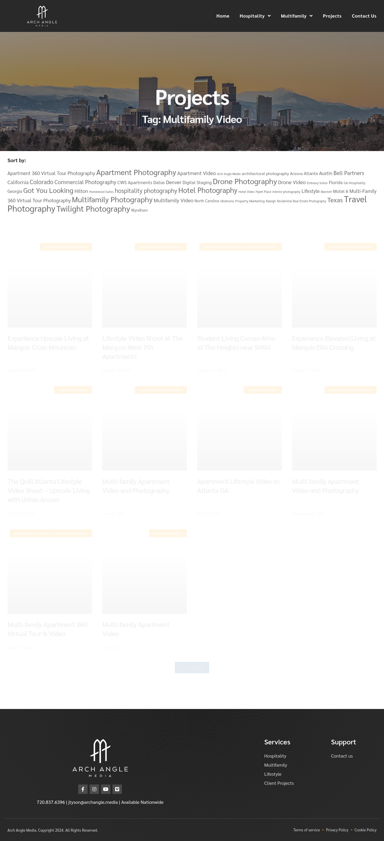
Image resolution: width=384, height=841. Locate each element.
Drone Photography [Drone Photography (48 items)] (245, 181)
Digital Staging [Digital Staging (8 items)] (197, 182)
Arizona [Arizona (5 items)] (296, 173)
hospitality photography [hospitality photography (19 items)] (146, 190)
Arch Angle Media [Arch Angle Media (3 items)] (228, 174)
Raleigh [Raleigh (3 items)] (271, 201)
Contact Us (364, 16)
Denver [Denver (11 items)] (174, 182)
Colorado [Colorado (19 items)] (42, 182)
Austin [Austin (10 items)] (325, 173)
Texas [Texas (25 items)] (335, 199)
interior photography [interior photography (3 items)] (286, 191)
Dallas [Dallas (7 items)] (159, 182)
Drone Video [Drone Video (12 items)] (292, 182)
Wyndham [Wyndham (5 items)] (139, 210)
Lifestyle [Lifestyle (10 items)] (310, 191)
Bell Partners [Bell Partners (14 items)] (349, 172)
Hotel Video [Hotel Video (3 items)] (246, 191)
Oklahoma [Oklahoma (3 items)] (227, 201)
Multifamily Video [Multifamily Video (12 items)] (173, 200)
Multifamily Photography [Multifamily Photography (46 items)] (112, 199)
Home (223, 16)
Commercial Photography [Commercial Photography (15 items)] (85, 181)
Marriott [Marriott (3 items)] (326, 191)
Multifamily (297, 16)
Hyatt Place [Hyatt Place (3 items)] (263, 191)
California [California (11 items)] (18, 182)
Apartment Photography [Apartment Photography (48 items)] (136, 172)
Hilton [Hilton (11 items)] (81, 190)
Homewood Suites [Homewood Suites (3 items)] (101, 191)
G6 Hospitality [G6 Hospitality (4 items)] (354, 182)
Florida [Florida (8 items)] (335, 182)
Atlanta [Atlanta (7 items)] (311, 173)
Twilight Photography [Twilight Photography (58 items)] (93, 208)
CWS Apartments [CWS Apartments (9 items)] (134, 182)
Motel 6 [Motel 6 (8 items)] (340, 191)
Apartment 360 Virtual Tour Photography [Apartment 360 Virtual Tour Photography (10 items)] (51, 173)
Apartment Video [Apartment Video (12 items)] (196, 172)
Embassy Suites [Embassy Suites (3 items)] (317, 183)
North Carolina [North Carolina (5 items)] (206, 200)
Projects (332, 16)
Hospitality (255, 16)
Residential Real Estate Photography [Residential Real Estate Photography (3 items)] (301, 201)
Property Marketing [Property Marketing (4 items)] (250, 200)
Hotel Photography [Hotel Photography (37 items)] (208, 190)
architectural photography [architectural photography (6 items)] (265, 173)
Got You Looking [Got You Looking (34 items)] (48, 190)
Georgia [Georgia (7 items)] (15, 191)
